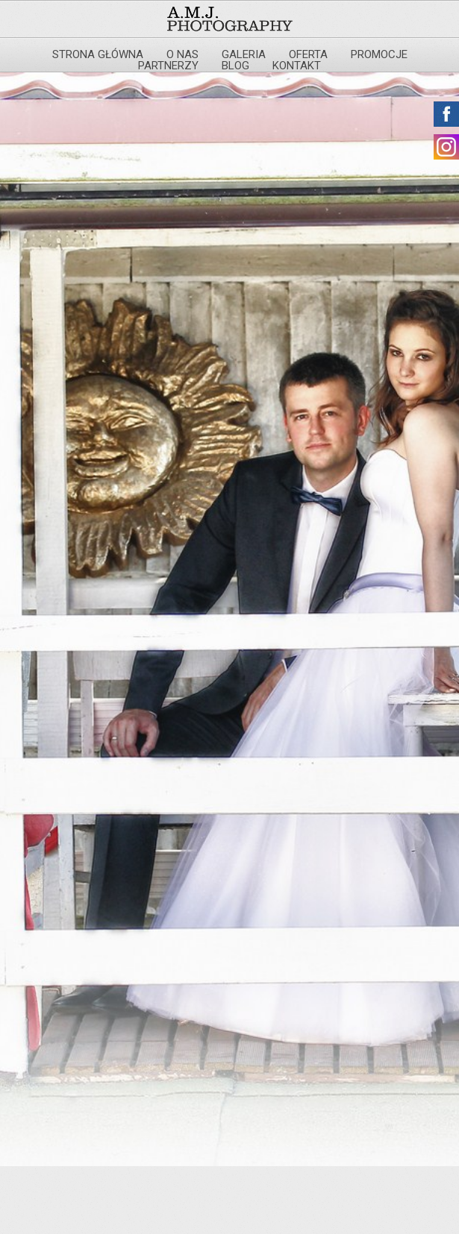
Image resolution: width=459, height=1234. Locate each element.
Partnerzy (168, 65)
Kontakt (296, 65)
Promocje (379, 54)
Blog (235, 65)
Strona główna (97, 54)
